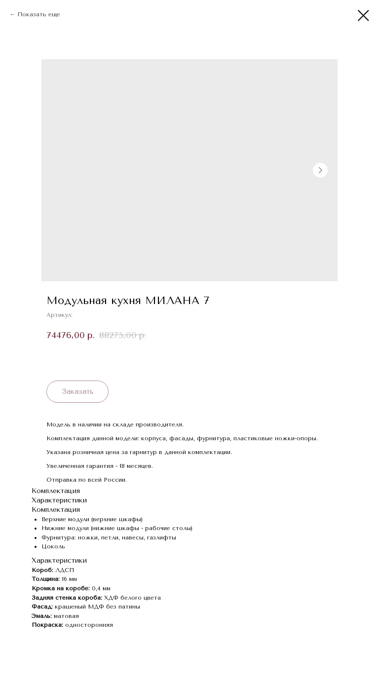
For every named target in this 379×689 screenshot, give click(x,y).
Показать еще (38, 14)
